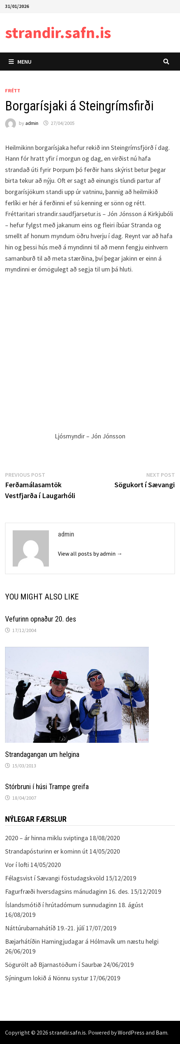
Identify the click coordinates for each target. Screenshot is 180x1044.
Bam (161, 1032)
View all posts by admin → (90, 553)
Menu (20, 61)
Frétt (12, 90)
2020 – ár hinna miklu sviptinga (46, 838)
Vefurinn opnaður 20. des (40, 619)
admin (31, 123)
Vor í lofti (17, 864)
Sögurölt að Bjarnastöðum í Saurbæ (53, 964)
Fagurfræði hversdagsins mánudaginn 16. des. (67, 891)
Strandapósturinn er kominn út (46, 851)
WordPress (131, 1032)
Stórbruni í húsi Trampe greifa (47, 786)
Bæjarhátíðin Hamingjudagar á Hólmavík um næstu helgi (82, 941)
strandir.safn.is (58, 32)
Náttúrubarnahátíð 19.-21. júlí (44, 928)
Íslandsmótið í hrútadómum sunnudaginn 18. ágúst (74, 905)
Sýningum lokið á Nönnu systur (46, 978)
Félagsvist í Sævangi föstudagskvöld (54, 878)
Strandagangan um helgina (42, 754)
